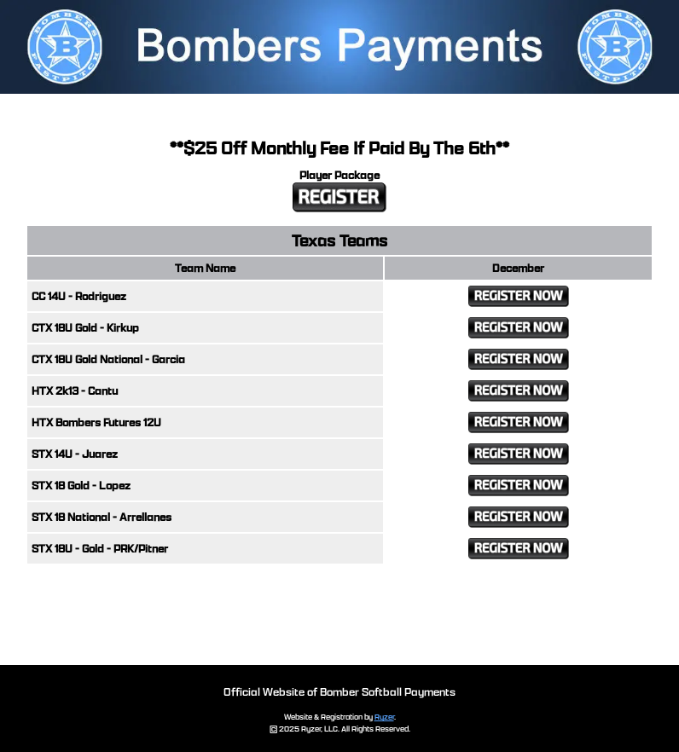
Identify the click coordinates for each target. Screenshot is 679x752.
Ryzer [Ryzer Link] (384, 717)
